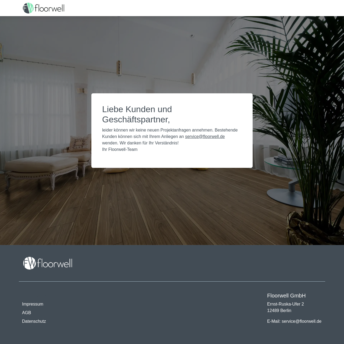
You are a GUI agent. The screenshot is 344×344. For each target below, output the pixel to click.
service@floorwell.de (205, 136)
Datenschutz (34, 321)
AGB (26, 312)
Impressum (32, 304)
